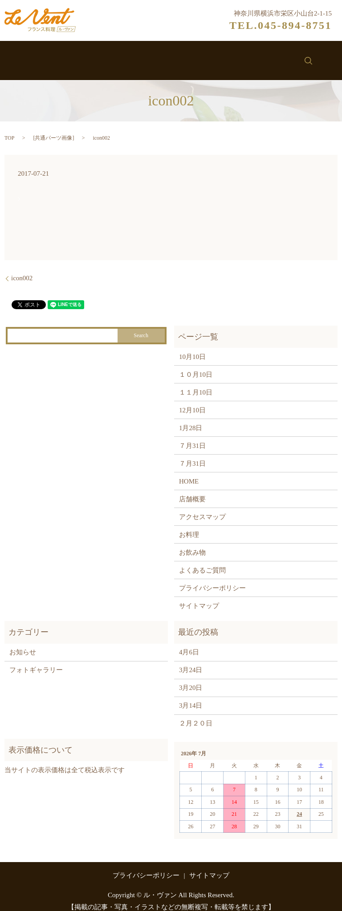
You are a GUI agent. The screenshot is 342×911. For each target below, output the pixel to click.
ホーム (20, 56)
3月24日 (191, 661)
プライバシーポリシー (212, 578)
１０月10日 (195, 365)
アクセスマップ (202, 507)
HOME (189, 472)
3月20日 (191, 678)
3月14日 (191, 696)
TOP (9, 128)
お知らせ (229, 56)
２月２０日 (195, 714)
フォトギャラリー (36, 661)
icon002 (22, 269)
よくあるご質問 (202, 560)
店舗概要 (192, 489)
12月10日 (192, 400)
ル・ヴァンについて (80, 56)
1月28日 (191, 418)
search (327, 56)
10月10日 (192, 347)
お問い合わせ (282, 56)
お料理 (140, 56)
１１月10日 (195, 383)
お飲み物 (183, 56)
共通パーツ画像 (53, 128)
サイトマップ (199, 596)
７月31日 (192, 436)
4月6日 (189, 643)
